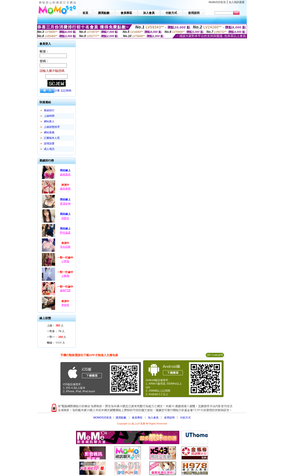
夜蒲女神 (65, 203)
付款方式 (185, 417)
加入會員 (153, 417)
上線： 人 (55, 325)
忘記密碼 (66, 90)
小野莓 (65, 261)
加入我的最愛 (237, 2)
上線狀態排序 (52, 126)
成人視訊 (49, 149)
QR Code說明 (215, 355)
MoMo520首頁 (217, 2)
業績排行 (49, 110)
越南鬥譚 (65, 290)
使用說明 (169, 417)
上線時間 (49, 115)
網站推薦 (49, 132)
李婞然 (65, 305)
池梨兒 (65, 218)
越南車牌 (65, 188)
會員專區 (137, 417)
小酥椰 (65, 275)
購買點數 (120, 417)
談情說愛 (49, 143)
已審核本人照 (52, 137)
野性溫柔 (65, 232)
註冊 (57, 90)
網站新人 (49, 121)
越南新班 (65, 174)
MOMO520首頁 (102, 417)
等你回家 (65, 246)
